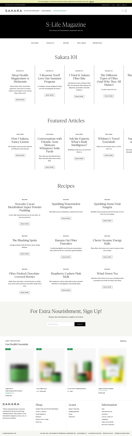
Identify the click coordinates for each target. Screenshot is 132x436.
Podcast (72, 416)
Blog (70, 414)
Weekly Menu (106, 5)
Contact (105, 414)
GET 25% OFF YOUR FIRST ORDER (15, 5)
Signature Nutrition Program (47, 409)
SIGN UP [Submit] (80, 324)
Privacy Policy (108, 433)
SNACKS (38, 416)
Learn (113, 5)
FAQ (103, 409)
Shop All (39, 422)
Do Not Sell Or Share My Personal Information (58, 433)
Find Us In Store (107, 422)
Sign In (119, 5)
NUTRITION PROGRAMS (31, 10)
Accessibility (82, 433)
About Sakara (74, 409)
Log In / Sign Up (107, 416)
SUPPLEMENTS (46, 10)
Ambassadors (74, 411)
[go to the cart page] (126, 11)
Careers (105, 419)
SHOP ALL (123, 341)
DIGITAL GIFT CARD (42, 419)
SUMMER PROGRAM (59, 10)
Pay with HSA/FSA (108, 424)
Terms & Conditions (122, 433)
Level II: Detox (41, 411)
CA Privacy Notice (94, 433)
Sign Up (91, 1)
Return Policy (107, 411)
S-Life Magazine (66, 24)
